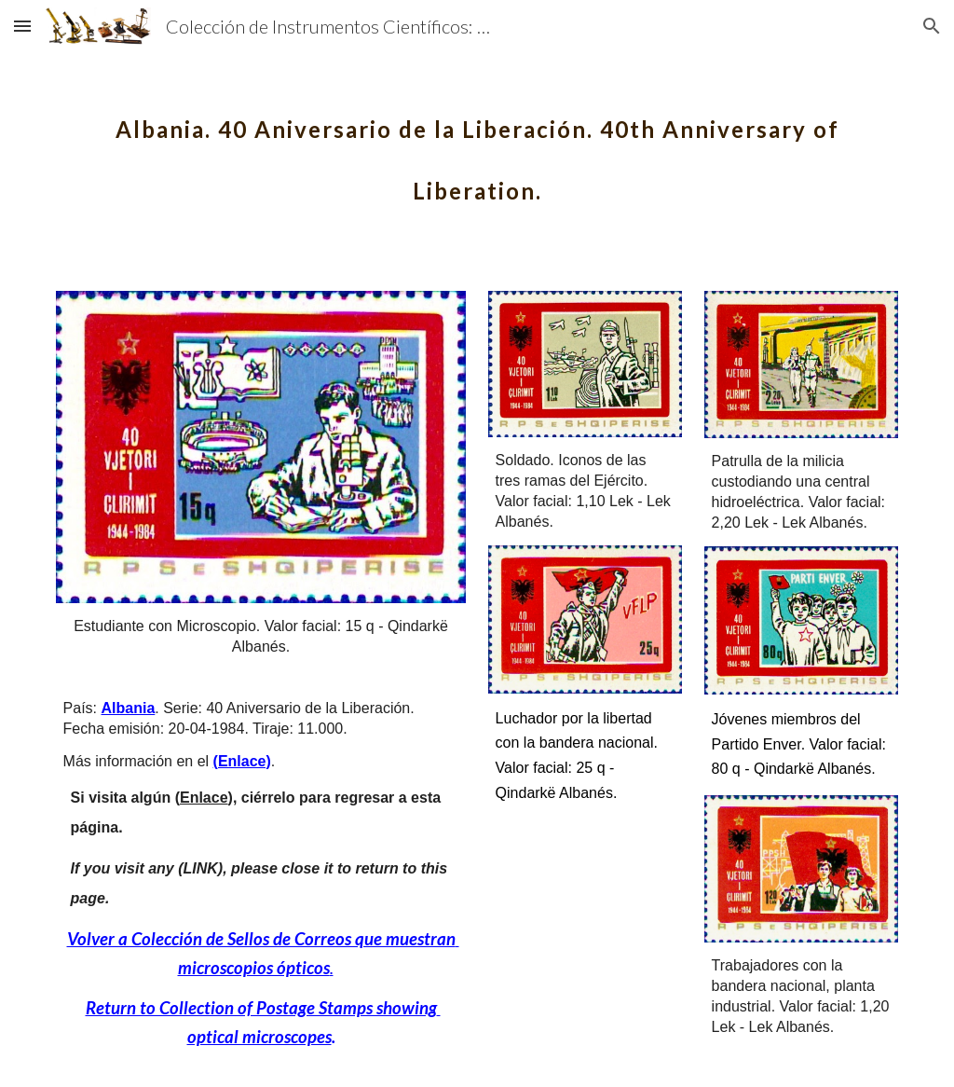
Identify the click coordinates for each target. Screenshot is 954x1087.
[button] (22, 25)
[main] (477, 147)
